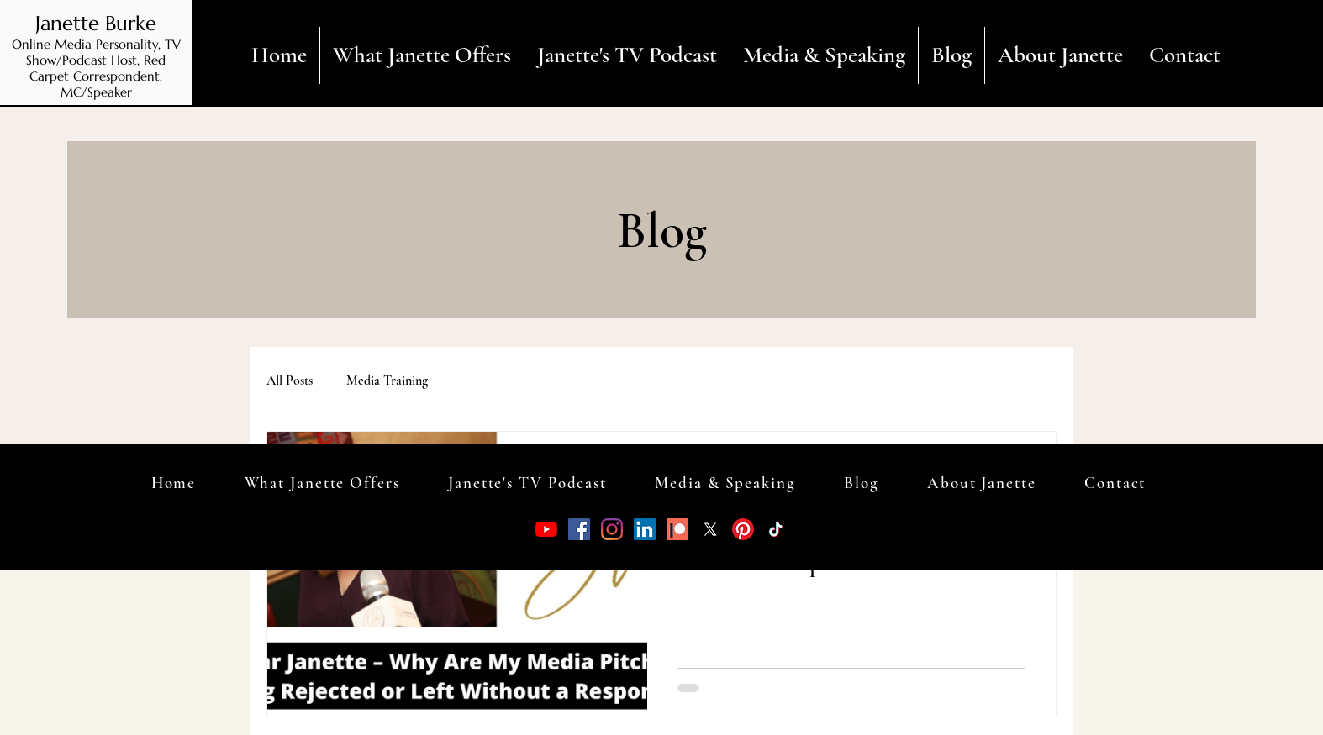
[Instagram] (612, 529)
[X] (710, 529)
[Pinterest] (743, 529)
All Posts (289, 380)
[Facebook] (579, 529)
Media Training (387, 380)
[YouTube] (546, 529)
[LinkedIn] (645, 529)
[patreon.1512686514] (677, 529)
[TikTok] (776, 529)
